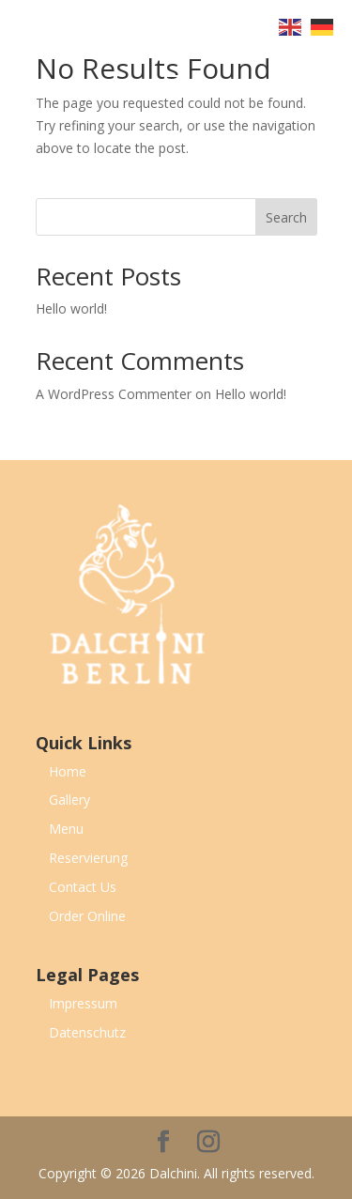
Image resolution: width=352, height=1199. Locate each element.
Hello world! (71, 308)
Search (286, 217)
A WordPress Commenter (113, 394)
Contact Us (82, 887)
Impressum (83, 1003)
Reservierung (88, 858)
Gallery (69, 799)
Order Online (87, 916)
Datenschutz (87, 1032)
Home (67, 771)
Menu (66, 829)
